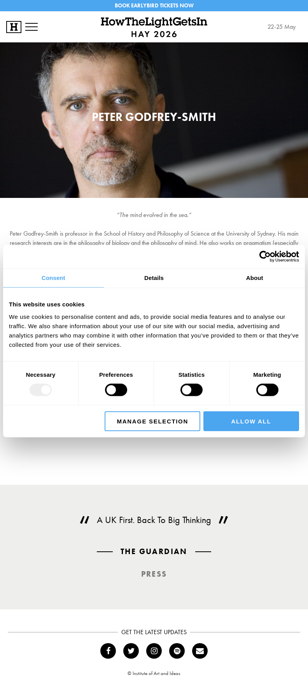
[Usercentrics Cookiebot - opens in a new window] (265, 256)
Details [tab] (154, 278)
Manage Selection (152, 421)
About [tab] (254, 278)
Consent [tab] (53, 278)
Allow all (251, 421)
